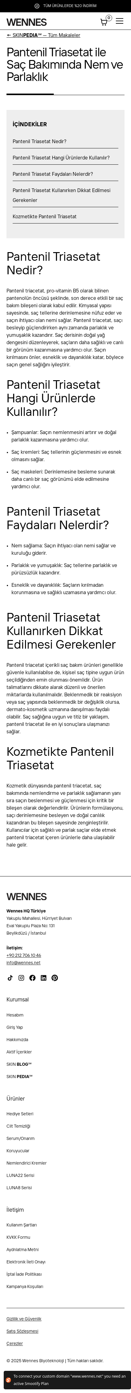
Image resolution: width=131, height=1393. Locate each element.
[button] (103, 22)
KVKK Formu (18, 1241)
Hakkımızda (17, 1043)
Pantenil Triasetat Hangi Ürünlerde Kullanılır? (61, 158)
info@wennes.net (23, 967)
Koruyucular (17, 1155)
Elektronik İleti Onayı (25, 1266)
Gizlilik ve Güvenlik (23, 1323)
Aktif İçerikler (19, 1056)
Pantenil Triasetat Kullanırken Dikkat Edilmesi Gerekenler (61, 195)
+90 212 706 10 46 (23, 959)
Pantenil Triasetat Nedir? (39, 141)
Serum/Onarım (20, 1143)
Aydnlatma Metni (22, 1254)
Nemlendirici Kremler (26, 1167)
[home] (26, 22)
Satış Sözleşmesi (22, 1335)
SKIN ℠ (19, 1068)
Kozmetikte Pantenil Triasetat (45, 217)
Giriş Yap (14, 1031)
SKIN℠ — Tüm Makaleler (43, 35)
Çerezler (14, 1348)
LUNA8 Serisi (19, 1192)
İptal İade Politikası (24, 1278)
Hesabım (14, 1019)
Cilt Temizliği (18, 1130)
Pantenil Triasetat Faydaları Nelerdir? (53, 174)
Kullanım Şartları (21, 1229)
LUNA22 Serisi (20, 1180)
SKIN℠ (19, 1080)
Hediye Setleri (19, 1118)
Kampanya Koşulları (24, 1291)
